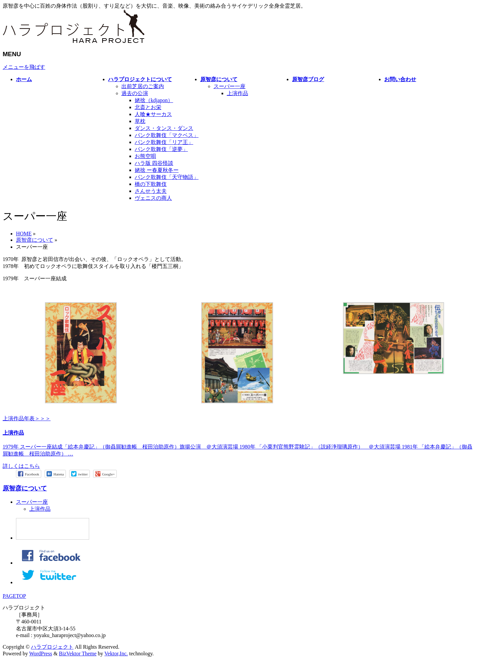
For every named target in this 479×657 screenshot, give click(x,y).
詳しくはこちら (21, 466)
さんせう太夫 (151, 191)
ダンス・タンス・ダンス (164, 128)
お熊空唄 (145, 156)
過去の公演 (134, 93)
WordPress (40, 653)
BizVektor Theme (77, 653)
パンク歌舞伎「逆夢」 (161, 149)
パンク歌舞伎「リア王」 (164, 142)
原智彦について (25, 488)
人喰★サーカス (153, 114)
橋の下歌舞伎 (151, 184)
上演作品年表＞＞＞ (27, 418)
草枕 (140, 121)
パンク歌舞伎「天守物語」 (167, 177)
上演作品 (237, 93)
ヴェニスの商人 (153, 198)
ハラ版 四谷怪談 (154, 163)
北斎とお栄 (148, 107)
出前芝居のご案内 (142, 86)
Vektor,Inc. (116, 653)
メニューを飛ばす (24, 67)
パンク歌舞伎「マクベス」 (167, 135)
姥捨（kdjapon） (154, 100)
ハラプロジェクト (52, 647)
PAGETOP (14, 596)
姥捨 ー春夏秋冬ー (157, 170)
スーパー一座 (229, 86)
